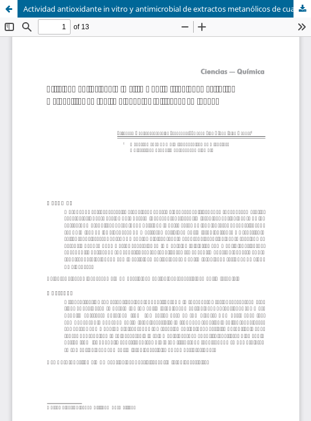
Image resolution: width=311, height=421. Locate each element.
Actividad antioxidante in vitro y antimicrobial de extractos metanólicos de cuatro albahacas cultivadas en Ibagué (167, 9)
